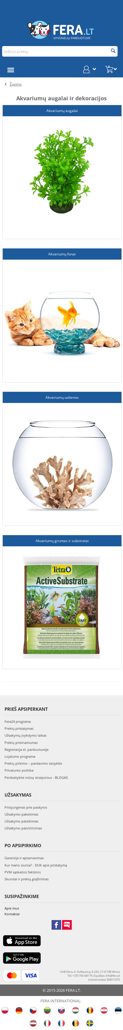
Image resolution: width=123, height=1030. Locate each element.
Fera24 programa (18, 721)
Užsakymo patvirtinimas (23, 828)
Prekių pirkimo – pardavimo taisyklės (33, 763)
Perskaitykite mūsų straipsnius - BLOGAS (36, 777)
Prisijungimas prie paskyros (26, 807)
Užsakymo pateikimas (21, 821)
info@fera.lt (113, 976)
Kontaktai (12, 914)
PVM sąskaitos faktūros (23, 872)
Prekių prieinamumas (21, 742)
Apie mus (12, 908)
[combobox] (60, 51)
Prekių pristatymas (19, 728)
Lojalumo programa (20, 756)
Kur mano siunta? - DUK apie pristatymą (36, 865)
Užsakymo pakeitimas (21, 814)
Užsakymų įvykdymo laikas (25, 735)
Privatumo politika (19, 770)
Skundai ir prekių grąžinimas (27, 879)
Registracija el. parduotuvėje (27, 749)
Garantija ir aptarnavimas (24, 858)
